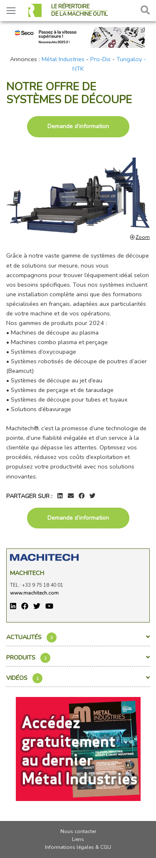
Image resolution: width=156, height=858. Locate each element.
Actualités (78, 637)
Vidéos (78, 678)
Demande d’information (78, 126)
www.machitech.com (34, 593)
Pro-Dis (100, 59)
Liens (78, 839)
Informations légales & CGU (78, 847)
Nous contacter (78, 831)
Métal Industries (63, 59)
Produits (78, 658)
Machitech (27, 573)
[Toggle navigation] (11, 10)
